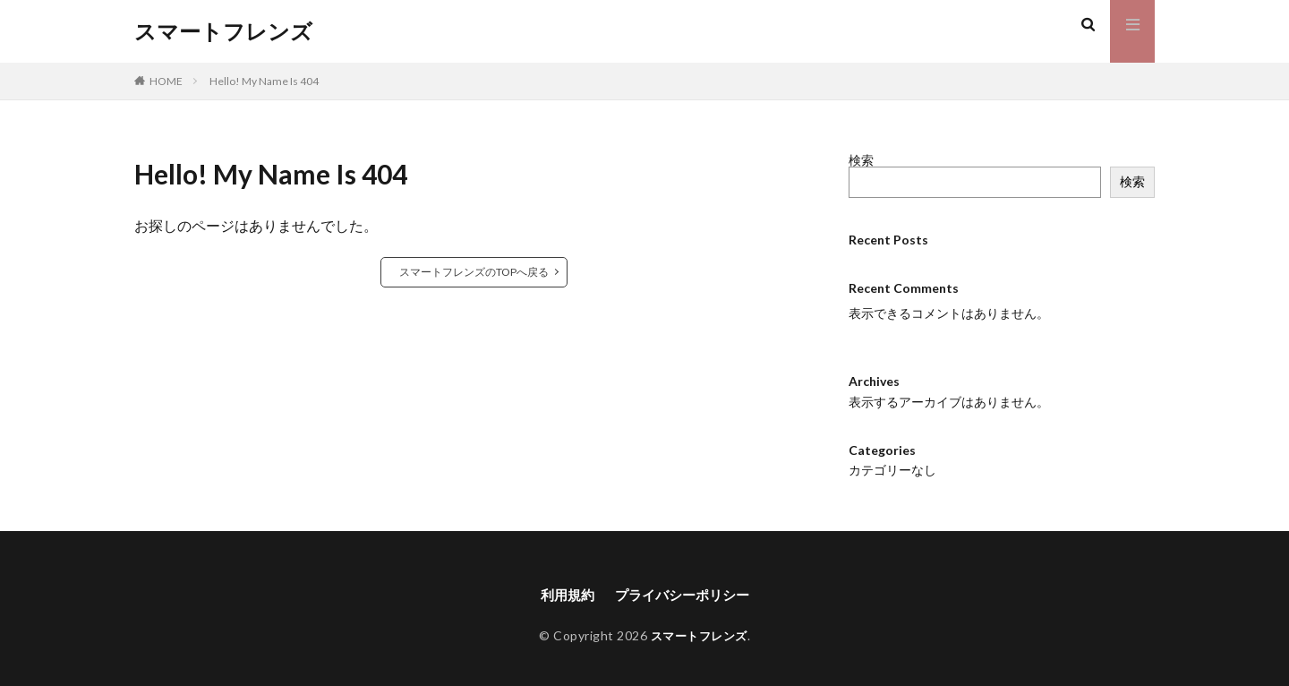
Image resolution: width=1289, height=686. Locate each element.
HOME (166, 81)
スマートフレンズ (223, 31)
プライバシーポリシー (683, 595)
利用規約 (563, 595)
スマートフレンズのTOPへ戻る (474, 272)
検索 (861, 159)
